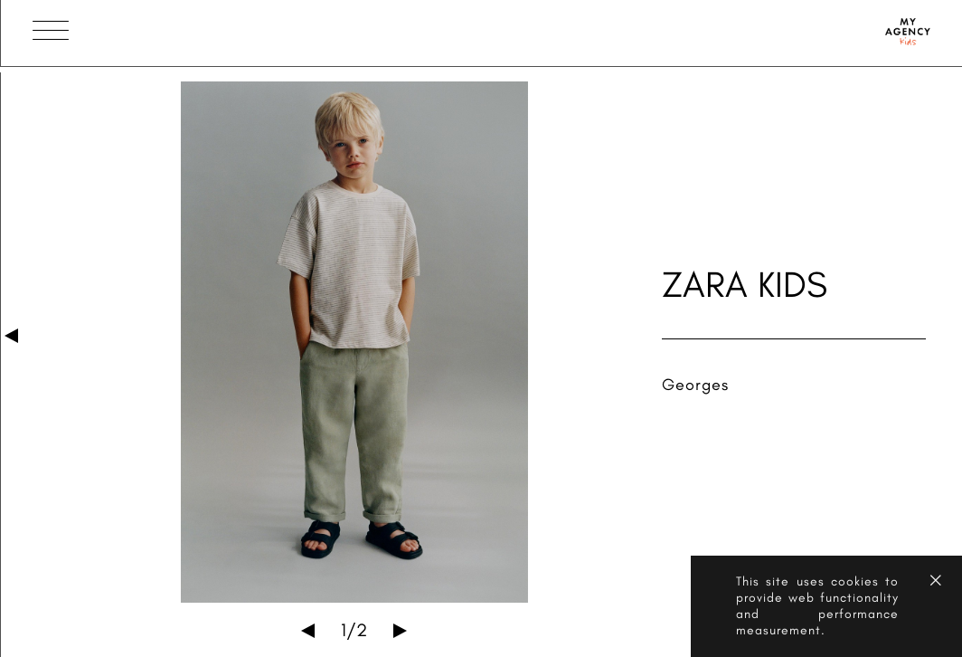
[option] (354, 342)
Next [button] (400, 631)
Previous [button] (308, 631)
